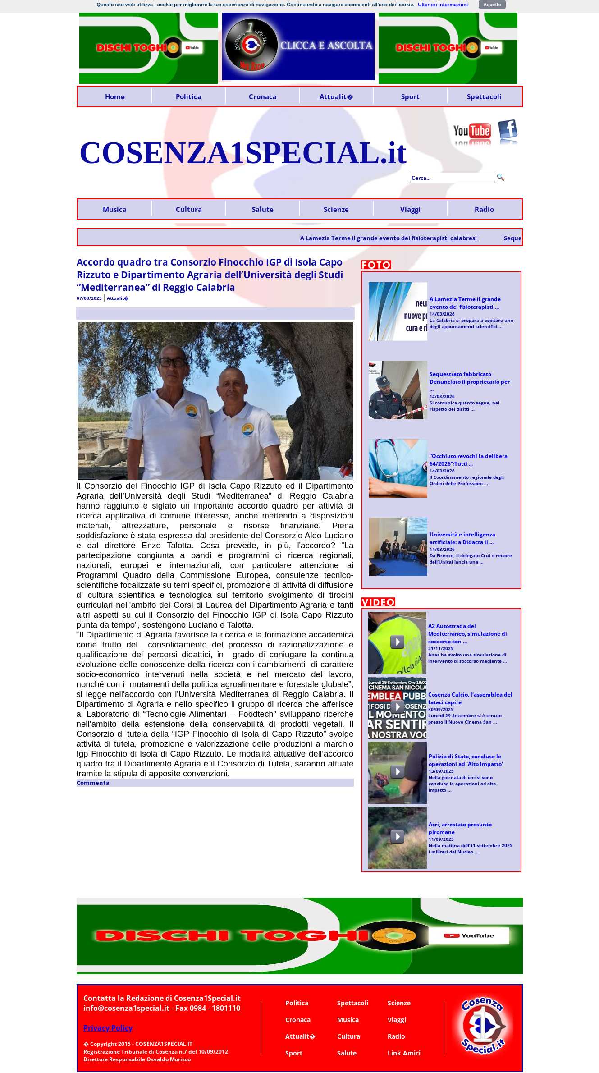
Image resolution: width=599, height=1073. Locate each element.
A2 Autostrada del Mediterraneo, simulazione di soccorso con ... (467, 633)
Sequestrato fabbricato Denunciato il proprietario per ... (470, 381)
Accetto (492, 4)
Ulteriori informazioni (443, 4)
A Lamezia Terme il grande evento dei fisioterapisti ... (465, 303)
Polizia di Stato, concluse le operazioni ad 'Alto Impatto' (466, 760)
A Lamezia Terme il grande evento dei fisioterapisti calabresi (394, 238)
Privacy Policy (108, 1028)
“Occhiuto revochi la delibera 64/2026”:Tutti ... (469, 460)
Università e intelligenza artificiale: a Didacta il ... (462, 538)
